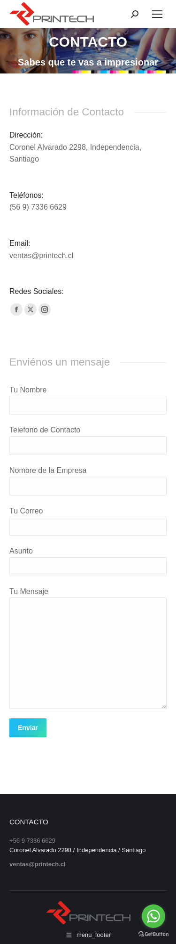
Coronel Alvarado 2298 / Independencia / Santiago (77, 850)
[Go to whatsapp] (153, 916)
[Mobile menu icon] (157, 14)
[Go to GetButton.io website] (153, 934)
